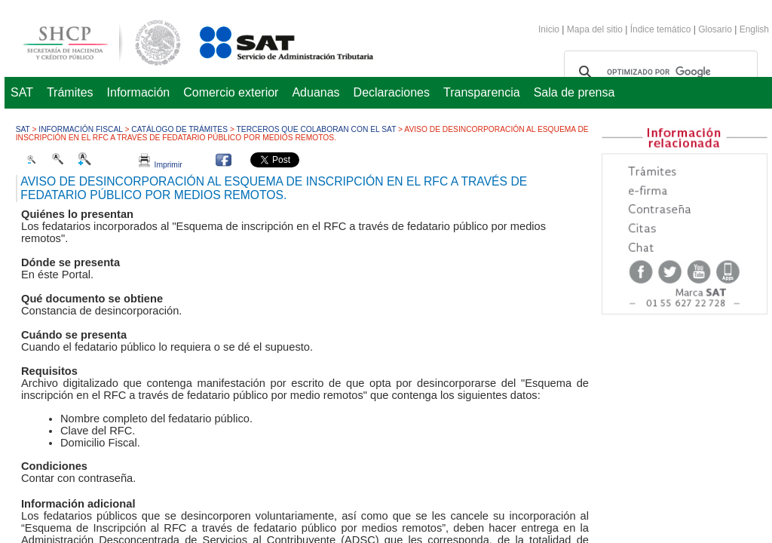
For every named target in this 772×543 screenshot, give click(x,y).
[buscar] (658, 72)
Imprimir (160, 165)
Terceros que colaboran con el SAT (317, 129)
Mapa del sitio (596, 29)
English (754, 29)
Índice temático (660, 29)
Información (138, 92)
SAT (22, 92)
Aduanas (315, 92)
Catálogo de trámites (179, 129)
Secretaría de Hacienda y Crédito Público (90, 40)
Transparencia (481, 92)
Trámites (70, 92)
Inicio (548, 29)
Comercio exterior (230, 92)
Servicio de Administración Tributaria (270, 40)
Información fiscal (80, 129)
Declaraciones (392, 92)
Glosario (715, 29)
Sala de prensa (574, 92)
